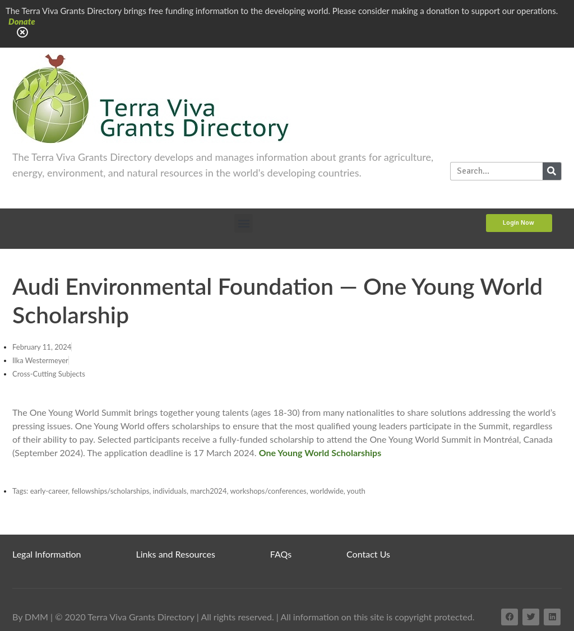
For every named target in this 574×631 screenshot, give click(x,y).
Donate (21, 21)
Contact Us (368, 554)
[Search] (552, 171)
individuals (170, 490)
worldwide (327, 490)
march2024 (208, 490)
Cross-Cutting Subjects (48, 373)
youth (356, 490)
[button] (243, 223)
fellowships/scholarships (111, 490)
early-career (49, 490)
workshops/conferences (268, 490)
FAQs (280, 554)
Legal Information (46, 554)
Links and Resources (175, 554)
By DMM (30, 616)
